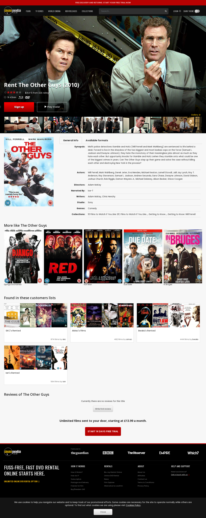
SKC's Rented (13, 330)
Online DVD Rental (111, 476)
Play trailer (52, 106)
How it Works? (77, 472)
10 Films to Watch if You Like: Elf (104, 214)
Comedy (92, 208)
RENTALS (108, 466)
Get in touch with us (179, 475)
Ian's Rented (13, 373)
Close (103, 512)
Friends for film (77, 486)
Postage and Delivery (80, 482)
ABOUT (141, 466)
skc (64, 339)
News (106, 479)
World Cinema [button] (54, 11)
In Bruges (168, 284)
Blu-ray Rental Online (113, 472)
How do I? (75, 476)
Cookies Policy (133, 505)
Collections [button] (87, 11)
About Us (141, 472)
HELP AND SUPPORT (180, 466)
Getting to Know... (158, 214)
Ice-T (90, 191)
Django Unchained (12, 284)
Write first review (103, 409)
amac (129, 339)
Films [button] (28, 11)
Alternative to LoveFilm (113, 486)
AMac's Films (79, 330)
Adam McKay (94, 196)
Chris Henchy (108, 196)
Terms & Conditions (146, 482)
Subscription (76, 479)
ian (64, 381)
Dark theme (188, 11)
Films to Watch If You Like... (134, 214)
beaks (195, 339)
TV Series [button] (39, 11)
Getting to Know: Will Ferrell (181, 214)
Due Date (128, 284)
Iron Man (88, 284)
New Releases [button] (71, 11)
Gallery (196, 114)
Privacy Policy (143, 486)
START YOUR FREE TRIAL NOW (103, 2)
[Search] (131, 11)
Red (46, 284)
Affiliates (141, 476)
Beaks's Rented (146, 330)
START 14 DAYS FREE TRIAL (103, 431)
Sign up (19, 106)
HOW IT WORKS (78, 466)
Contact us (142, 479)
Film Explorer (109, 482)
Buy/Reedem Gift (78, 489)
